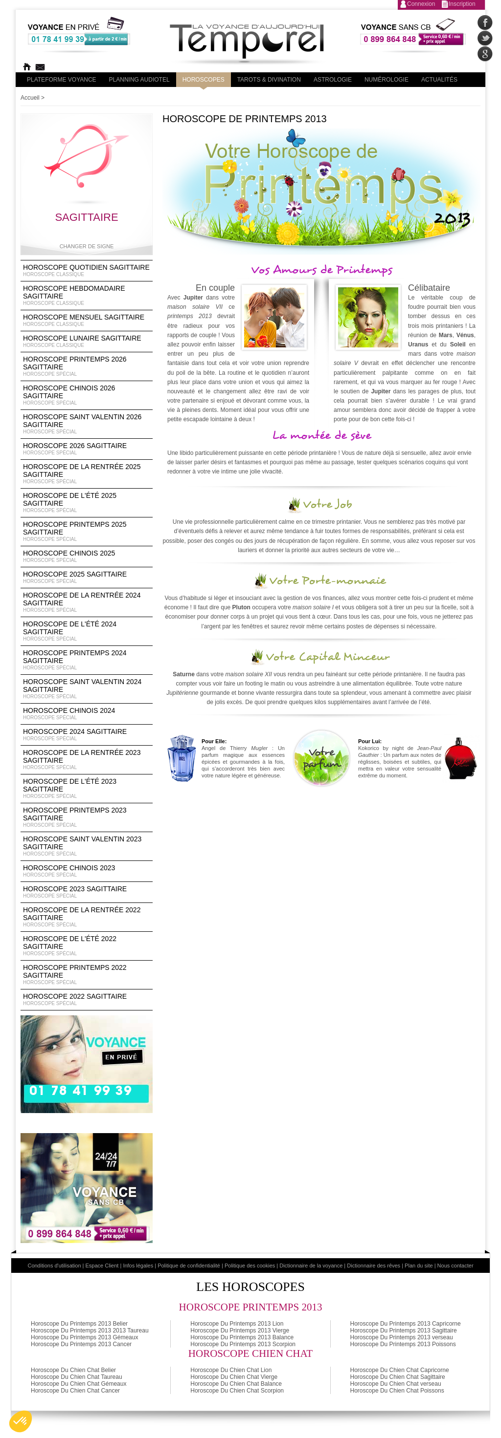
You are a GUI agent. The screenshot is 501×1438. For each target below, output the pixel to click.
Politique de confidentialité (189, 1265)
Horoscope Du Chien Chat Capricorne (399, 1370)
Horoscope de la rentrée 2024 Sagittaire (86, 602)
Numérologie (386, 79)
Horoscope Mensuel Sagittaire (86, 320)
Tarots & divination (269, 79)
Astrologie (333, 79)
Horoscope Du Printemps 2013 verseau (401, 1337)
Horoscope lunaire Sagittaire (86, 341)
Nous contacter (455, 1265)
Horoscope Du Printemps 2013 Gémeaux (84, 1337)
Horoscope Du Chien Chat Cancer (75, 1390)
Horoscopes (203, 79)
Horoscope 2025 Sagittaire (86, 577)
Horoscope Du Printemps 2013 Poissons (403, 1344)
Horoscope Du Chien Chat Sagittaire (397, 1377)
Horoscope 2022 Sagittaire (86, 999)
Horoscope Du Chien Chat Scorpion (237, 1390)
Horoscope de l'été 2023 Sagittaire (86, 788)
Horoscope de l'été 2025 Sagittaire (86, 503)
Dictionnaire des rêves (373, 1265)
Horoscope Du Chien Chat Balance (236, 1383)
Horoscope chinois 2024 (86, 714)
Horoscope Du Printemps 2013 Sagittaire (403, 1330)
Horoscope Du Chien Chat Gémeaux (78, 1383)
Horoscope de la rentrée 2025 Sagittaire (86, 474)
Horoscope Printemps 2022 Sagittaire (86, 975)
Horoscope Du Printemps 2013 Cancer (81, 1344)
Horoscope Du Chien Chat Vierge (233, 1377)
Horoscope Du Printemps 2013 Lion (236, 1323)
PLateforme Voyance (61, 79)
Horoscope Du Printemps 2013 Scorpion (243, 1344)
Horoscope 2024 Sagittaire (86, 735)
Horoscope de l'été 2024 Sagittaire (86, 631)
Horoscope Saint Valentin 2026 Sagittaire (86, 424)
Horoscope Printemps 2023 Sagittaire (86, 817)
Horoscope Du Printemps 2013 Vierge (239, 1330)
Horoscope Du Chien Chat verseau (395, 1383)
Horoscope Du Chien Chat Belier (73, 1370)
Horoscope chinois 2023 (86, 871)
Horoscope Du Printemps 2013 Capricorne (405, 1323)
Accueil (30, 97)
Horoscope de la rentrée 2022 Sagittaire (86, 917)
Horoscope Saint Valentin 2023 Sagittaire (86, 846)
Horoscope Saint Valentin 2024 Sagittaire (86, 689)
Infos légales (138, 1265)
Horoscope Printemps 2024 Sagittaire (86, 660)
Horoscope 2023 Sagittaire (86, 892)
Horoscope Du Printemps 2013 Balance (242, 1337)
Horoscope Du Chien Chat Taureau (76, 1377)
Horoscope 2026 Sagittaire (86, 449)
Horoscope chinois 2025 (86, 556)
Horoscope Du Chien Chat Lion (231, 1370)
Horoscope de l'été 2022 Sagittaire (86, 946)
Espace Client (102, 1265)
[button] (20, 1421)
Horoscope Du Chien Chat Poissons (397, 1390)
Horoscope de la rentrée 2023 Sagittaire (86, 760)
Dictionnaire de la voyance (310, 1265)
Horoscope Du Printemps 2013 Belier (79, 1323)
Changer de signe (87, 246)
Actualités (439, 79)
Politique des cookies (250, 1265)
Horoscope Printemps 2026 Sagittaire (86, 366)
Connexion (421, 3)
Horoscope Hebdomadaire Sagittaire (86, 295)
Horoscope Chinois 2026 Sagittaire (86, 395)
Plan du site (419, 1265)
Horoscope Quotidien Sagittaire (86, 270)
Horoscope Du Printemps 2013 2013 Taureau (90, 1330)
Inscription (462, 3)
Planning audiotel (139, 79)
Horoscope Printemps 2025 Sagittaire (86, 531)
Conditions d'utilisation (54, 1265)
